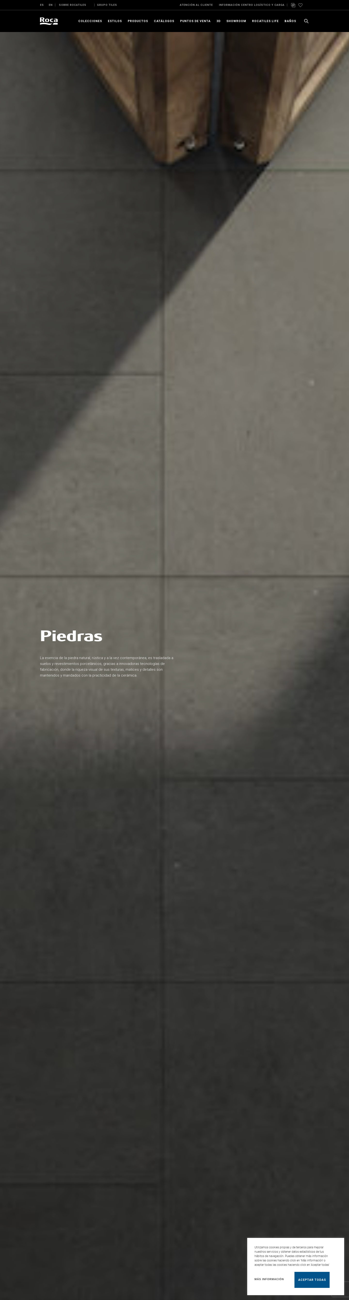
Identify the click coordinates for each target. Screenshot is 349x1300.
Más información (269, 1279)
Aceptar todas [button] (312, 1280)
